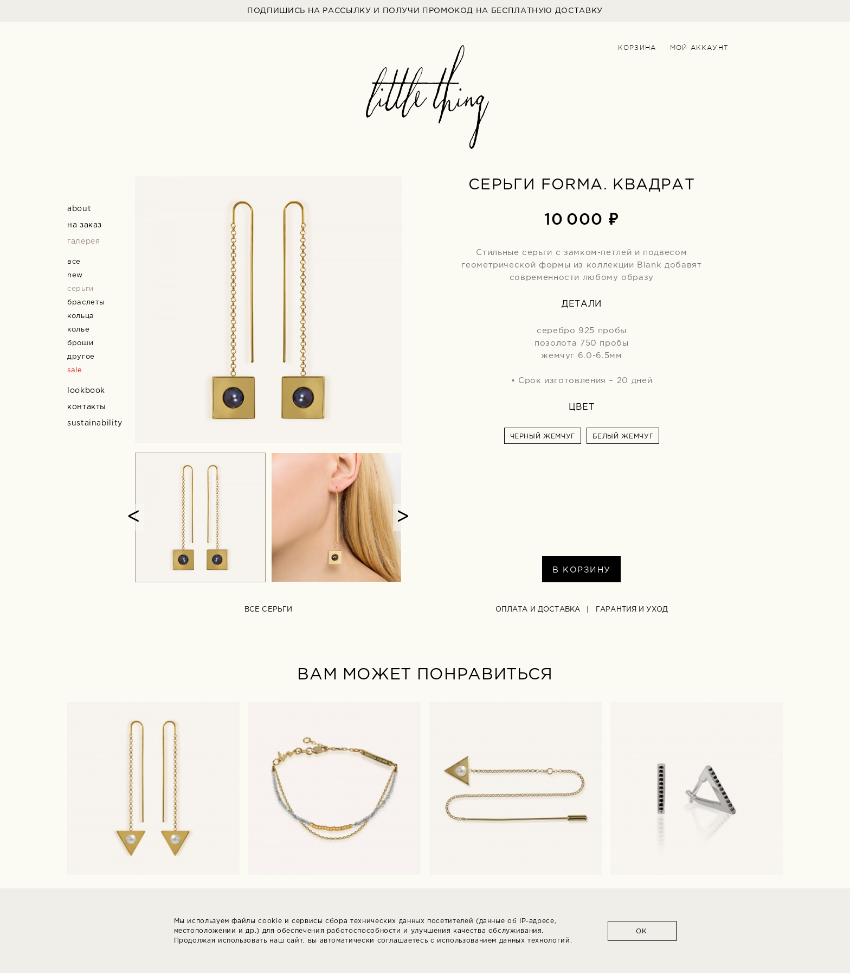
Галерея (83, 241)
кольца (80, 316)
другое (81, 357)
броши (80, 343)
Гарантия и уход (632, 610)
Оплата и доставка (537, 610)
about (79, 209)
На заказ (84, 225)
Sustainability (95, 423)
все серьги (268, 610)
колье (78, 330)
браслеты (86, 303)
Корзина (637, 48)
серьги (80, 289)
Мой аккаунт (699, 48)
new (75, 275)
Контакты (86, 407)
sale (74, 370)
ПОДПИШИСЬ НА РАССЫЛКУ (425, 11)
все (74, 262)
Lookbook (86, 390)
